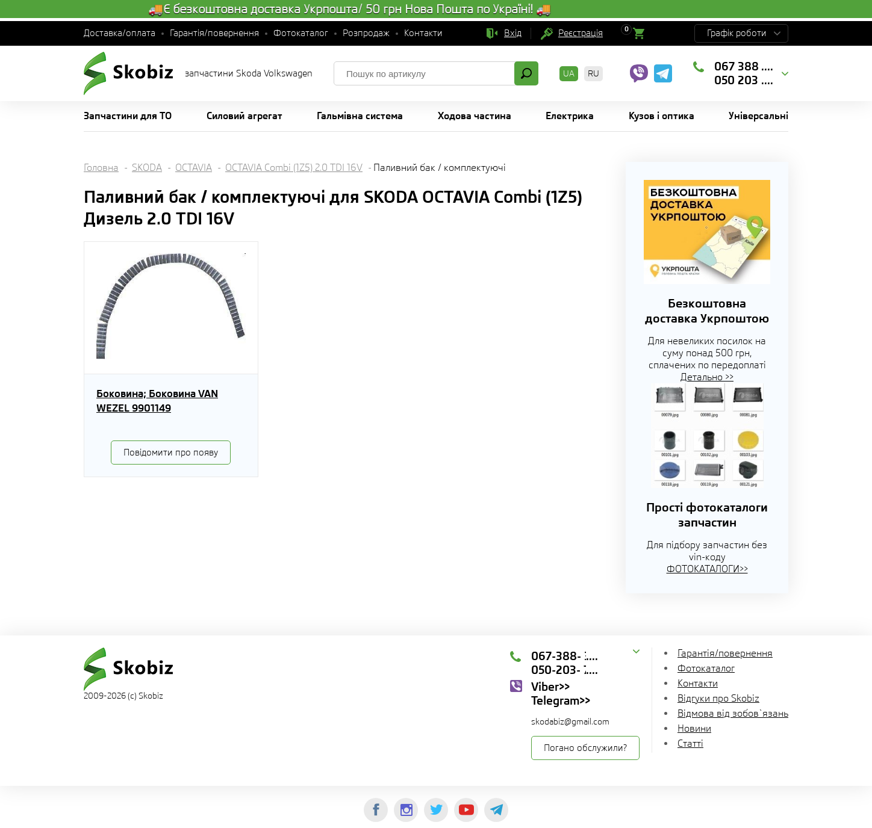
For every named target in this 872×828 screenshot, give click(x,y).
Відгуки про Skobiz (718, 698)
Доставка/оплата (119, 33)
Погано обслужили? (585, 748)
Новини (694, 728)
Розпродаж (366, 33)
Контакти (423, 33)
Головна (101, 167)
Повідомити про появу (170, 452)
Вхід (513, 33)
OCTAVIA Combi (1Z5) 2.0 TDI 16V (294, 167)
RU (593, 73)
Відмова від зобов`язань (732, 713)
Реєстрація (580, 33)
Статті (690, 743)
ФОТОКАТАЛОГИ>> (707, 569)
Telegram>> (560, 700)
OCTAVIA (193, 167)
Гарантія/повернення (214, 33)
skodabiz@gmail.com (570, 721)
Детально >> (706, 377)
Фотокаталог (300, 33)
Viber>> (550, 686)
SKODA (147, 167)
